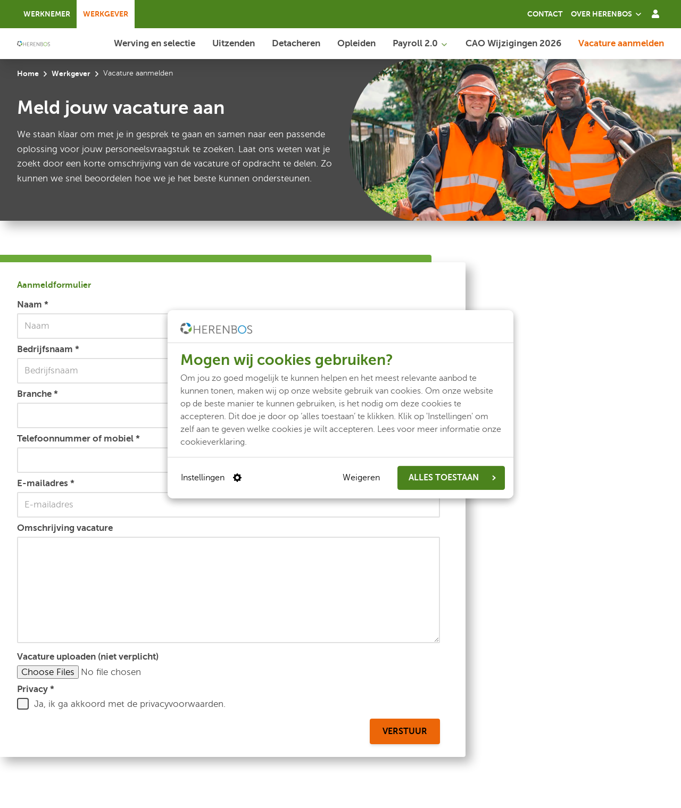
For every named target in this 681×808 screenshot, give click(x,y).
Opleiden (356, 43)
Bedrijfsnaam (48, 349)
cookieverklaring (212, 441)
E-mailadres (45, 483)
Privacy (35, 689)
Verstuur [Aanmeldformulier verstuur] (405, 731)
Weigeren (361, 477)
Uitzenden (233, 43)
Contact (544, 14)
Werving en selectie (154, 43)
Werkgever (105, 14)
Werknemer (46, 14)
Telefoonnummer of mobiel (78, 438)
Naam (32, 304)
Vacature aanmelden (621, 43)
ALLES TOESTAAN (452, 477)
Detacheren (296, 43)
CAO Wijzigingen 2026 (513, 43)
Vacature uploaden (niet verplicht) (88, 656)
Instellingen (211, 477)
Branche (37, 393)
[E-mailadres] (228, 505)
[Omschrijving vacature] (228, 590)
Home (28, 73)
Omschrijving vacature (65, 527)
